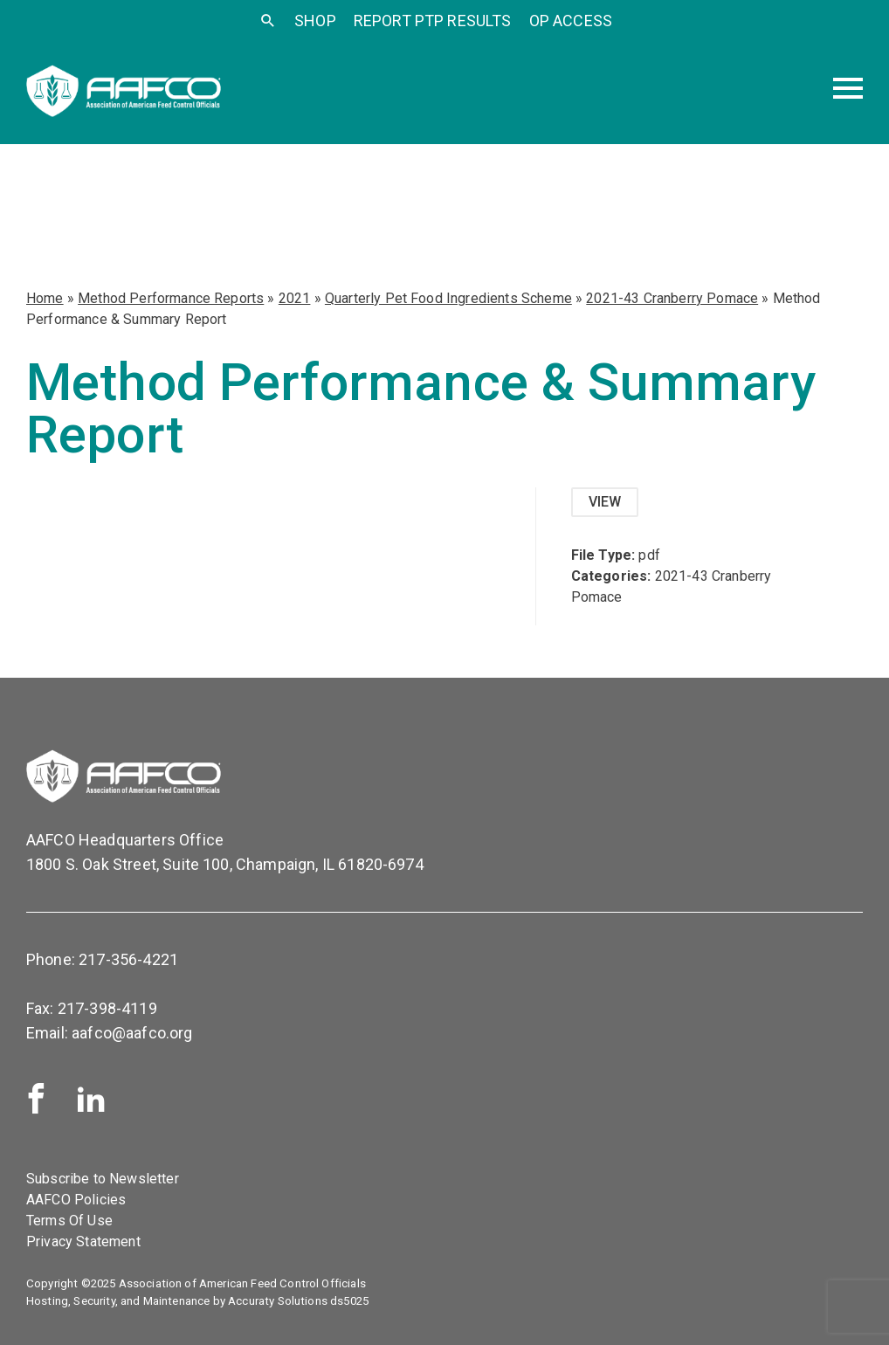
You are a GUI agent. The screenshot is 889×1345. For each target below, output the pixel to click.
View (605, 501)
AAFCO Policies (76, 1199)
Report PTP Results (433, 20)
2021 (295, 298)
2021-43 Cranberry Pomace (672, 298)
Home (45, 298)
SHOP (315, 20)
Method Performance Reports (171, 298)
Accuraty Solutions (277, 1300)
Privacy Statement (83, 1241)
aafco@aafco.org (132, 1033)
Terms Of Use (69, 1220)
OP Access (570, 20)
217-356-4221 (128, 959)
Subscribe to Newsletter (102, 1178)
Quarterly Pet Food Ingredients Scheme (448, 298)
